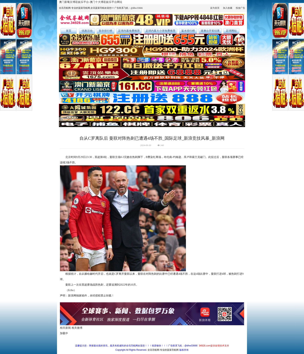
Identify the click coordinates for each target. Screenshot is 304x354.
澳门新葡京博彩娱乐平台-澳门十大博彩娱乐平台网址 (90, 2)
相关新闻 (65, 327)
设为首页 (214, 8)
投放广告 (240, 8)
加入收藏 (227, 8)
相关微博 (77, 327)
